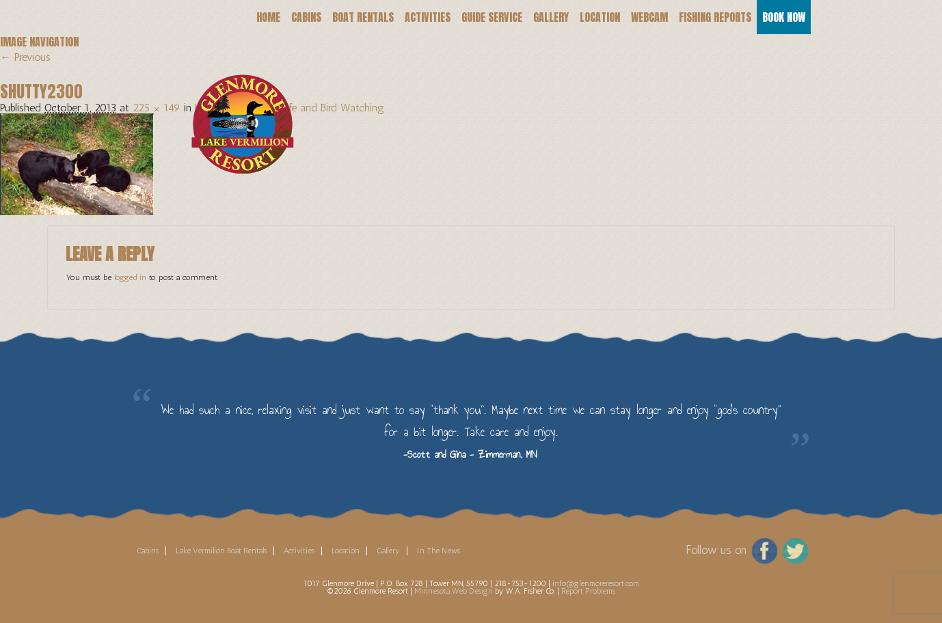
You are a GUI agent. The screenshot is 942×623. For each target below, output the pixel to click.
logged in (130, 277)
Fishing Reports (715, 17)
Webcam (649, 17)
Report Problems (588, 591)
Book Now (783, 17)
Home (268, 17)
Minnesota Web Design (453, 591)
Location (600, 17)
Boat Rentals (363, 17)
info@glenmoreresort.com (595, 583)
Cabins (306, 17)
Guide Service (491, 17)
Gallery (551, 17)
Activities (427, 17)
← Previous (25, 57)
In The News (438, 550)
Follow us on (716, 549)
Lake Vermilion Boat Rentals (221, 550)
